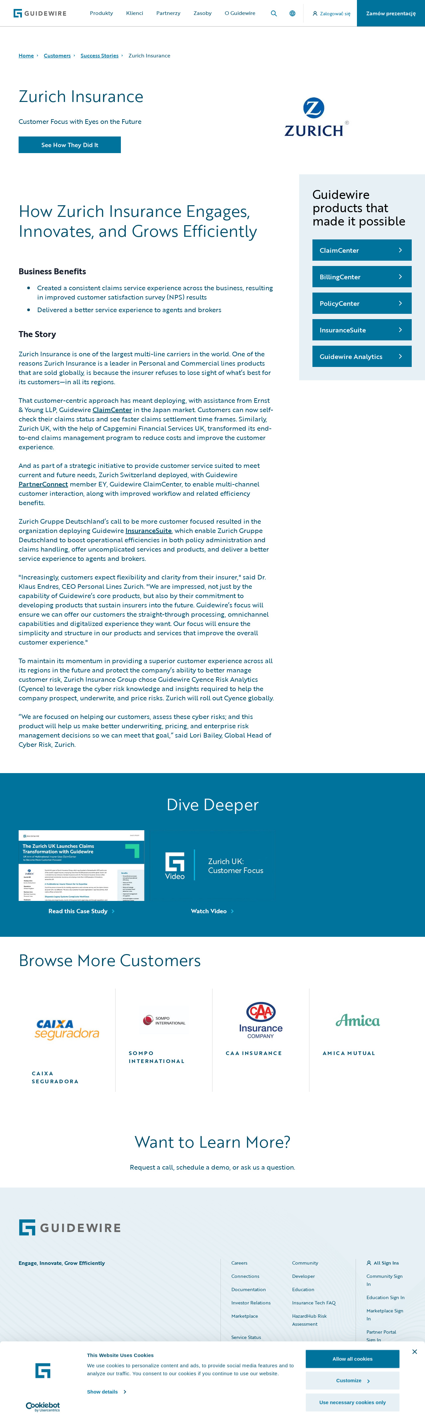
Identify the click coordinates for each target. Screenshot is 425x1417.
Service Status (246, 1337)
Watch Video (209, 911)
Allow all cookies (353, 1356)
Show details (102, 1388)
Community (305, 1262)
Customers (57, 55)
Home (26, 55)
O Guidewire (240, 13)
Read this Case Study (78, 911)
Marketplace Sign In (385, 1314)
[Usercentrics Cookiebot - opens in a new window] (43, 1404)
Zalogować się (332, 13)
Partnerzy (168, 13)
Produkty (101, 13)
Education (303, 1289)
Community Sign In (385, 1280)
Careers (239, 1262)
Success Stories (100, 55)
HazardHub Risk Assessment (309, 1319)
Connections (245, 1276)
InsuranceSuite (149, 530)
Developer (303, 1276)
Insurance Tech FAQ (314, 1302)
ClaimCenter (112, 409)
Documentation (248, 1289)
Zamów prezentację (391, 13)
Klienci (134, 13)
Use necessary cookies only (352, 1399)
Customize (353, 1377)
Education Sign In (386, 1297)
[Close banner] (414, 1348)
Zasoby (203, 13)
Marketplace (244, 1315)
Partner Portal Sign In (381, 1335)
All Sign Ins (386, 1262)
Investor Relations (251, 1302)
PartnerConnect (43, 484)
